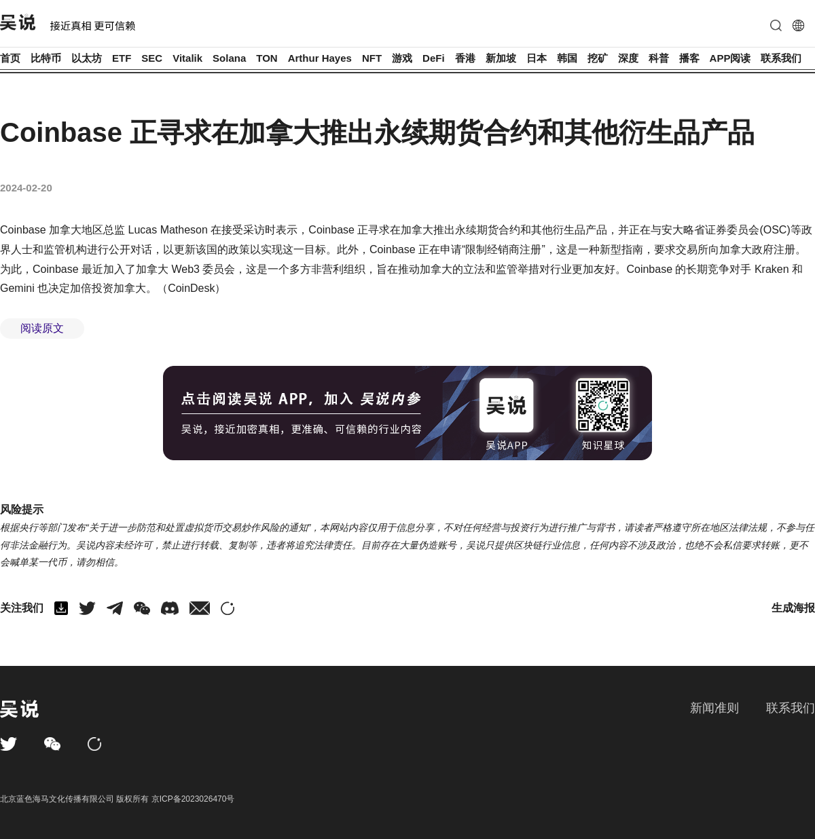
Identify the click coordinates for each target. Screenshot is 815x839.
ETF (121, 58)
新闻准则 (714, 708)
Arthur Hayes (320, 58)
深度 (628, 58)
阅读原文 (42, 328)
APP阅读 (730, 58)
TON (266, 58)
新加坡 (501, 58)
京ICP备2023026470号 (193, 799)
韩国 (567, 58)
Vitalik (187, 58)
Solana (229, 58)
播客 (689, 58)
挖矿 (597, 58)
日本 (536, 58)
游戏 (402, 58)
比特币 (46, 58)
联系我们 (781, 58)
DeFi (433, 58)
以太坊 (86, 58)
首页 (10, 58)
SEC (151, 58)
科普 (659, 58)
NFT (372, 58)
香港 (465, 58)
